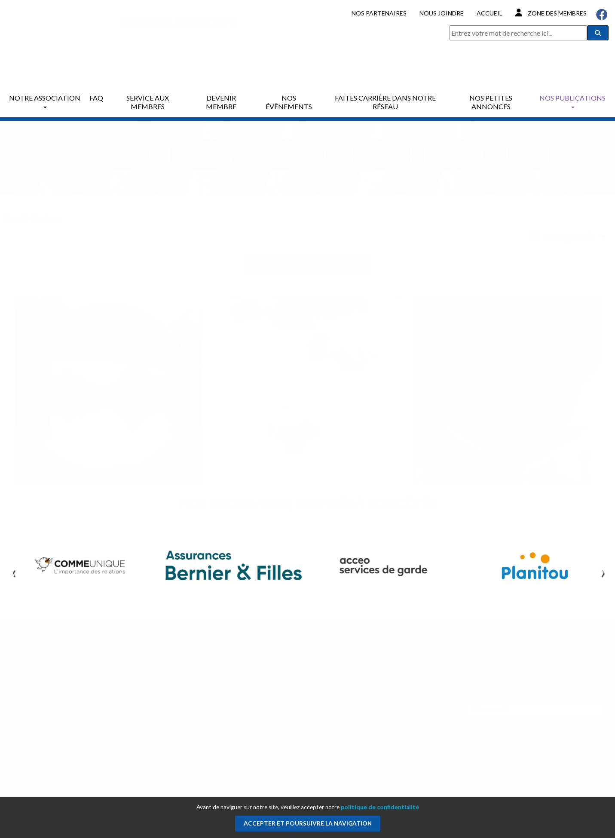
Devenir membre (221, 102)
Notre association (44, 101)
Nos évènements (289, 102)
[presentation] (13, 571)
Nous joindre (441, 13)
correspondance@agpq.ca (80, 766)
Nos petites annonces (490, 102)
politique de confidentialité (380, 807)
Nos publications (572, 101)
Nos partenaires (379, 13)
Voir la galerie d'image (308, 264)
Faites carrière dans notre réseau (385, 102)
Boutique (45, 218)
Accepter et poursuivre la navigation (308, 823)
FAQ (96, 98)
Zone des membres (551, 13)
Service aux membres (147, 102)
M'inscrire (481, 721)
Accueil (489, 13)
